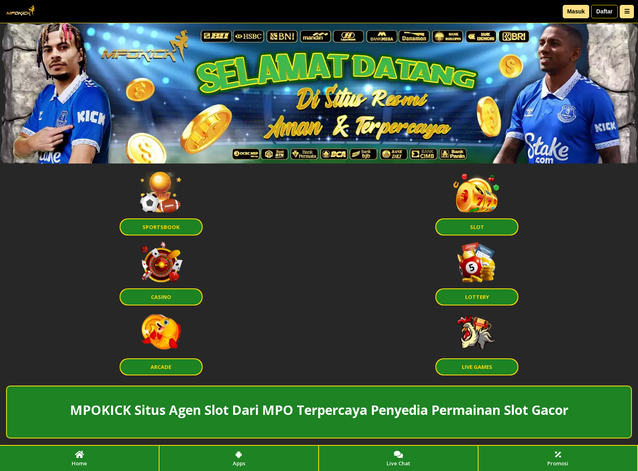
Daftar (604, 11)
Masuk (576, 11)
